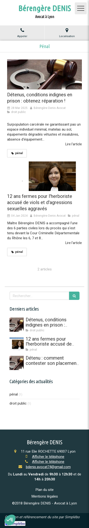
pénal (13, 394)
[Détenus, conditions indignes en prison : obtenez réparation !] (44, 74)
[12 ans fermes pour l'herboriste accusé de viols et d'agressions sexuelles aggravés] (44, 176)
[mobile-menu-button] (81, 8)
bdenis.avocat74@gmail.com (48, 466)
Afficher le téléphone (48, 456)
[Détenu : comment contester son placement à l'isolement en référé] (16, 363)
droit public (18, 403)
